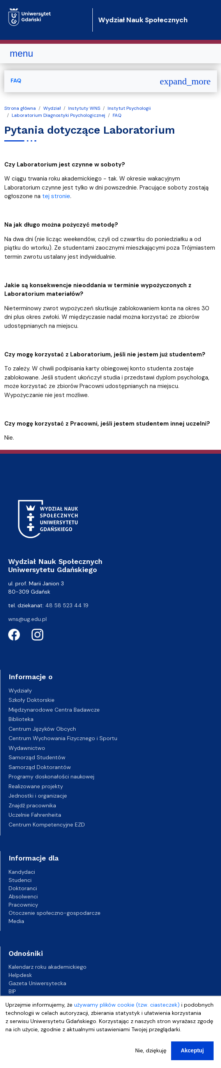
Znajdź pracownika (32, 805)
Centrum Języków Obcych (42, 728)
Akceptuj (192, 1052)
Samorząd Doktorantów (40, 767)
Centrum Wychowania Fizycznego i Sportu (63, 738)
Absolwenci (23, 896)
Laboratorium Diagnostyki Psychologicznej (58, 115)
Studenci (20, 880)
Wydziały (20, 690)
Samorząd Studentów (37, 757)
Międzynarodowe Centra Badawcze (54, 709)
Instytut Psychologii (129, 108)
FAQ (117, 115)
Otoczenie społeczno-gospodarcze (55, 912)
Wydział (52, 108)
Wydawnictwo (27, 747)
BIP (12, 991)
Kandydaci (22, 871)
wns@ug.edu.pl (27, 619)
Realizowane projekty (36, 786)
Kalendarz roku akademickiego (48, 966)
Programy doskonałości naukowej (51, 776)
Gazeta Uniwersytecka (37, 983)
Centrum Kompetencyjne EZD (47, 824)
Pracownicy (23, 904)
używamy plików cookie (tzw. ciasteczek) (127, 1006)
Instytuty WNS (84, 108)
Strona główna (20, 108)
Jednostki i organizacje (38, 795)
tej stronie (56, 196)
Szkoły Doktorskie (32, 699)
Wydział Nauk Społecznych (142, 20)
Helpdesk (20, 975)
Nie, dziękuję (150, 1051)
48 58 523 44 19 (66, 605)
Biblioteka (21, 719)
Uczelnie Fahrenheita (35, 814)
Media (16, 921)
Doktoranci (23, 888)
